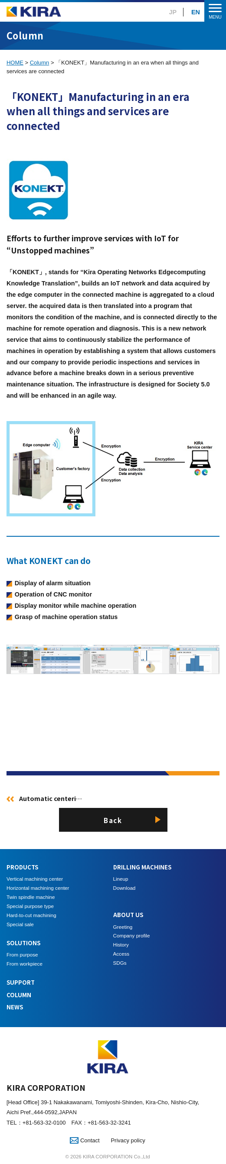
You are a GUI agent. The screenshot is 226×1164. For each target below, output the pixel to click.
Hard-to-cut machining (31, 915)
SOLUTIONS (23, 943)
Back (113, 820)
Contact (84, 1140)
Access (121, 953)
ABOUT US (128, 915)
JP (173, 12)
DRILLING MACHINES (142, 867)
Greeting (123, 927)
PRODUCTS (22, 867)
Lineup (120, 879)
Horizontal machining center (38, 888)
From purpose (22, 954)
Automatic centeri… (50, 798)
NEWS (15, 1007)
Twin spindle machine (31, 897)
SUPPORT (21, 982)
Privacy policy (128, 1140)
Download (124, 888)
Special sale (20, 924)
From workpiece (25, 963)
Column (39, 62)
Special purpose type (30, 906)
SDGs (120, 963)
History (121, 944)
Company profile (131, 935)
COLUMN (19, 995)
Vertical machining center (35, 879)
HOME (15, 62)
